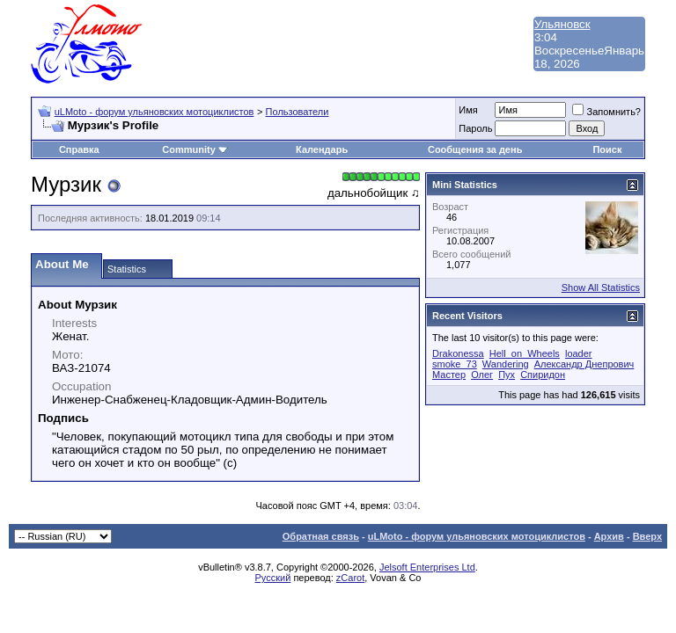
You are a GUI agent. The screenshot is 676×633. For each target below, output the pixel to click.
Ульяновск (562, 24)
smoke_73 (454, 364)
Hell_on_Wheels (524, 353)
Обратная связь (321, 536)
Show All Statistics (601, 287)
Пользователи (297, 111)
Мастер (449, 374)
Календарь (322, 149)
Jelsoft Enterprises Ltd (427, 567)
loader (578, 353)
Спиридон (542, 374)
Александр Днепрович (584, 364)
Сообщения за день (475, 149)
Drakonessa (458, 353)
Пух (506, 374)
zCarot (350, 577)
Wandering (505, 364)
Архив (609, 536)
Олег (482, 374)
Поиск (606, 149)
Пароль (475, 128)
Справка (79, 149)
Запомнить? (606, 111)
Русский (273, 577)
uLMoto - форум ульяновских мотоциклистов (154, 111)
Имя (468, 110)
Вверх (647, 536)
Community (195, 149)
